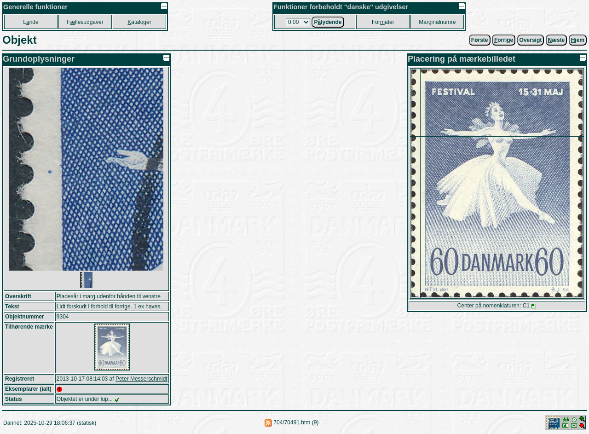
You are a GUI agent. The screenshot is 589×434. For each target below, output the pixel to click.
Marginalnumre (437, 22)
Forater (383, 22)
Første (479, 40)
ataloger (139, 22)
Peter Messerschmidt (141, 379)
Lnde (30, 22)
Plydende (327, 22)
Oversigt (531, 40)
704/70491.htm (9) (295, 422)
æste (556, 40)
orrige (503, 40)
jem (577, 40)
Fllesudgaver (85, 22)
